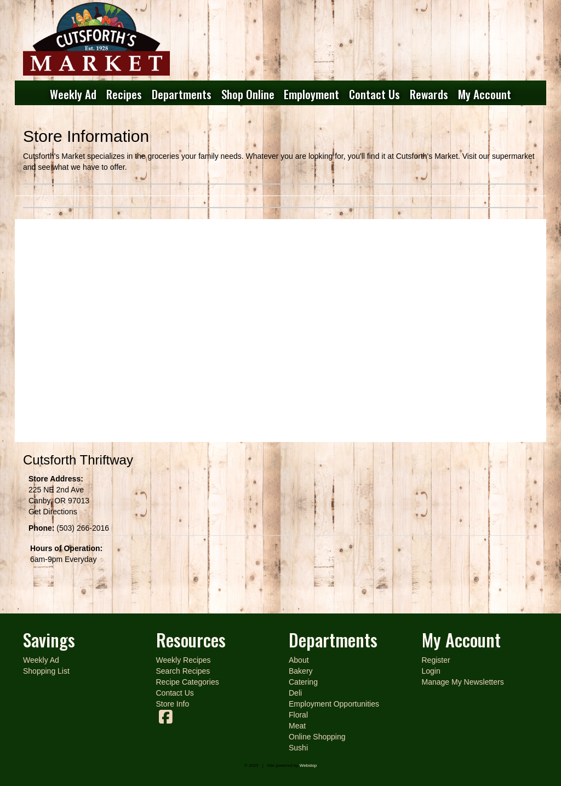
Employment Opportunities (334, 703)
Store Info (173, 703)
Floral (298, 714)
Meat (297, 725)
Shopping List (46, 671)
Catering (303, 682)
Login (431, 671)
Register (436, 660)
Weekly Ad (73, 93)
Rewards (429, 93)
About (299, 660)
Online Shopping (317, 736)
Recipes (124, 93)
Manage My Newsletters (463, 682)
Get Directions (52, 511)
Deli (295, 693)
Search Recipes (183, 671)
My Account (484, 93)
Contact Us (374, 93)
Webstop (308, 765)
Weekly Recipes (183, 660)
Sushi (298, 747)
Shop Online (247, 93)
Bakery (301, 671)
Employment (311, 93)
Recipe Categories (187, 682)
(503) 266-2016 (82, 528)
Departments (181, 93)
